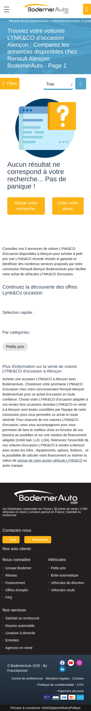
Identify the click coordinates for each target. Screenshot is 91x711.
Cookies (78, 678)
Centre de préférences (27, 678)
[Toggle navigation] (4, 9)
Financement (15, 583)
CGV (80, 685)
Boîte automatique (65, 575)
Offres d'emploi (16, 590)
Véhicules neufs (63, 590)
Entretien (12, 640)
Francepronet (17, 670)
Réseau (11, 575)
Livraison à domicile (20, 633)
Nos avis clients (16, 548)
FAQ (8, 597)
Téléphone (38, 540)
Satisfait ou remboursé (22, 618)
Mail (11, 540)
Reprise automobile (20, 626)
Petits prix (15, 346)
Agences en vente (19, 648)
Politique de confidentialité (55, 685)
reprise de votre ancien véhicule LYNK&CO (49, 460)
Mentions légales (58, 678)
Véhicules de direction (67, 583)
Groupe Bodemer (18, 568)
